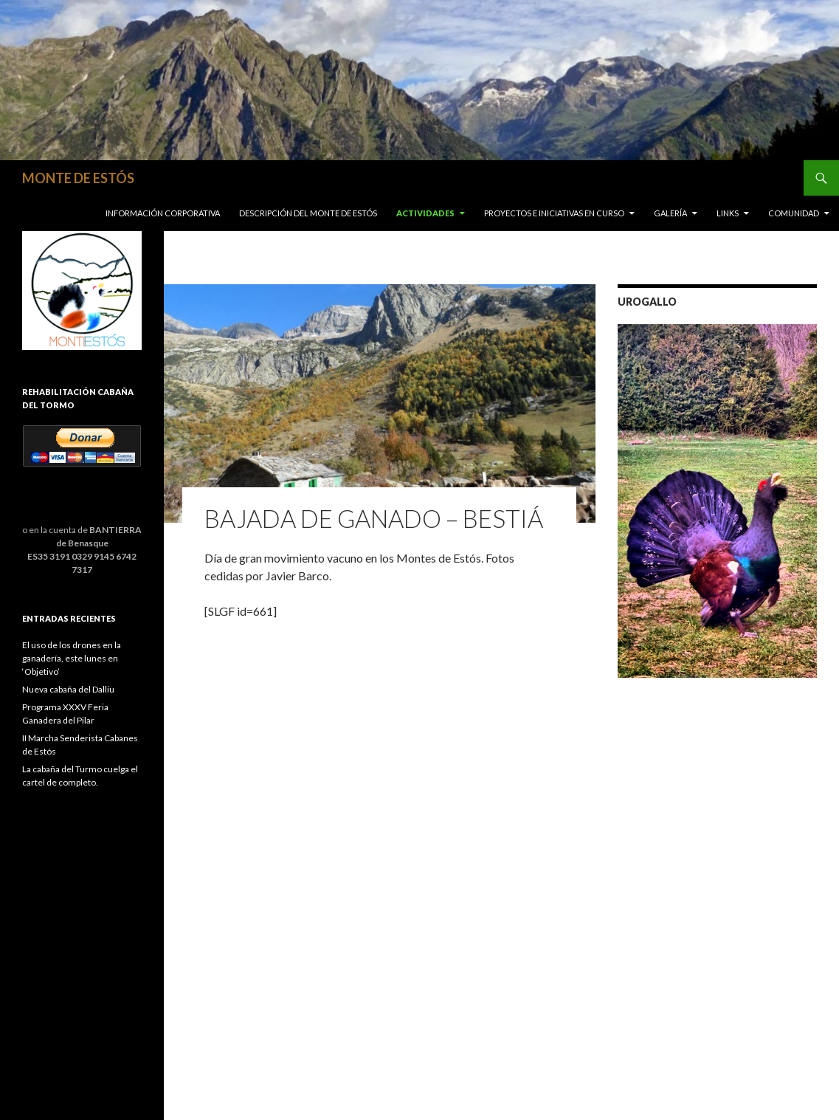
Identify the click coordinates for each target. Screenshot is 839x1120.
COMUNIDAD (793, 213)
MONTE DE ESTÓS (78, 178)
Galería (670, 213)
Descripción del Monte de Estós (308, 213)
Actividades (425, 213)
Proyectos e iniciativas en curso (554, 213)
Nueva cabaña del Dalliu (68, 689)
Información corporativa (163, 213)
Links (728, 213)
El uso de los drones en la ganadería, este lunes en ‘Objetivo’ (71, 658)
